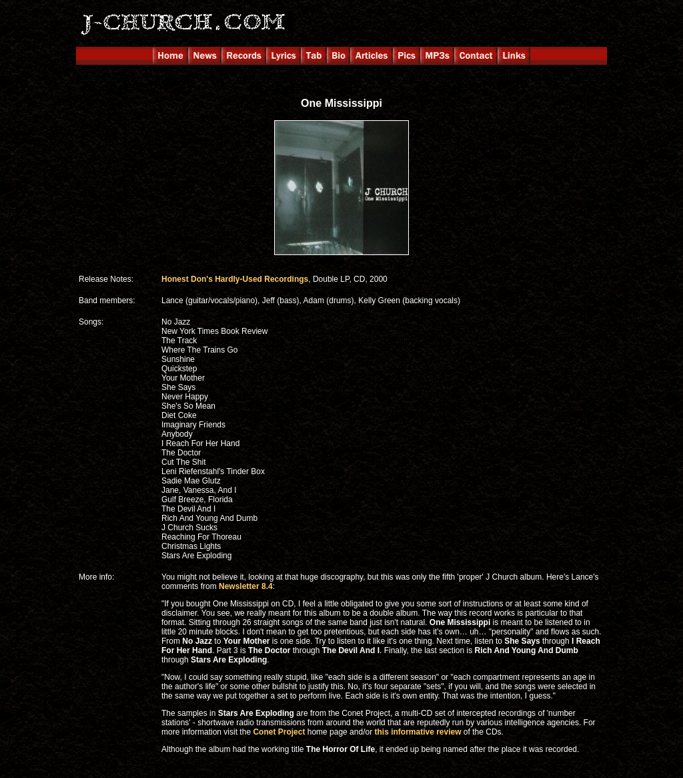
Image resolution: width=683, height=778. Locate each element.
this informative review (417, 732)
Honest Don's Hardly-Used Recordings (234, 279)
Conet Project (279, 732)
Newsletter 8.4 (246, 586)
